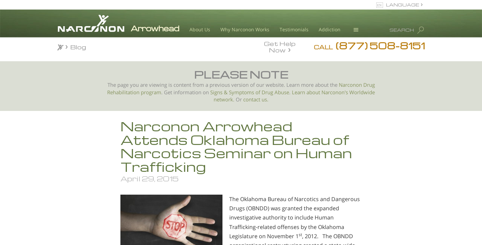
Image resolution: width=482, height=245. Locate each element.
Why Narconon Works (244, 29)
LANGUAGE (402, 4)
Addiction (329, 29)
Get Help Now (280, 46)
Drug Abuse (275, 92)
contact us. (255, 99)
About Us (199, 29)
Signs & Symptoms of (236, 92)
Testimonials (294, 29)
